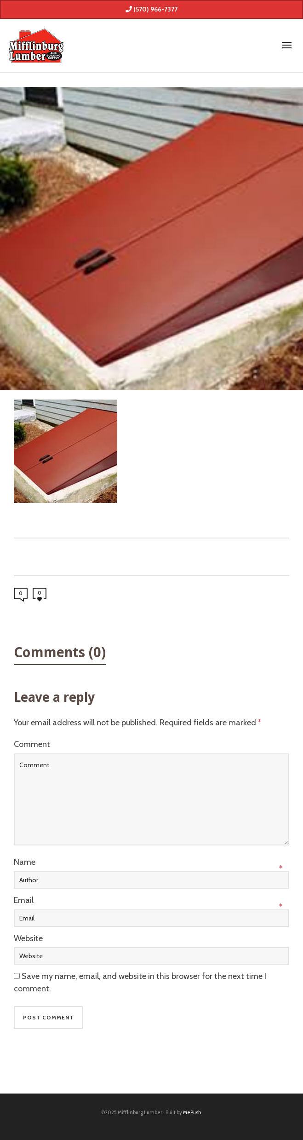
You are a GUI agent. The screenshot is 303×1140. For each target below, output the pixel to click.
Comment (32, 744)
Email (24, 900)
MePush (192, 1112)
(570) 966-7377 (151, 9)
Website (28, 938)
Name (24, 862)
